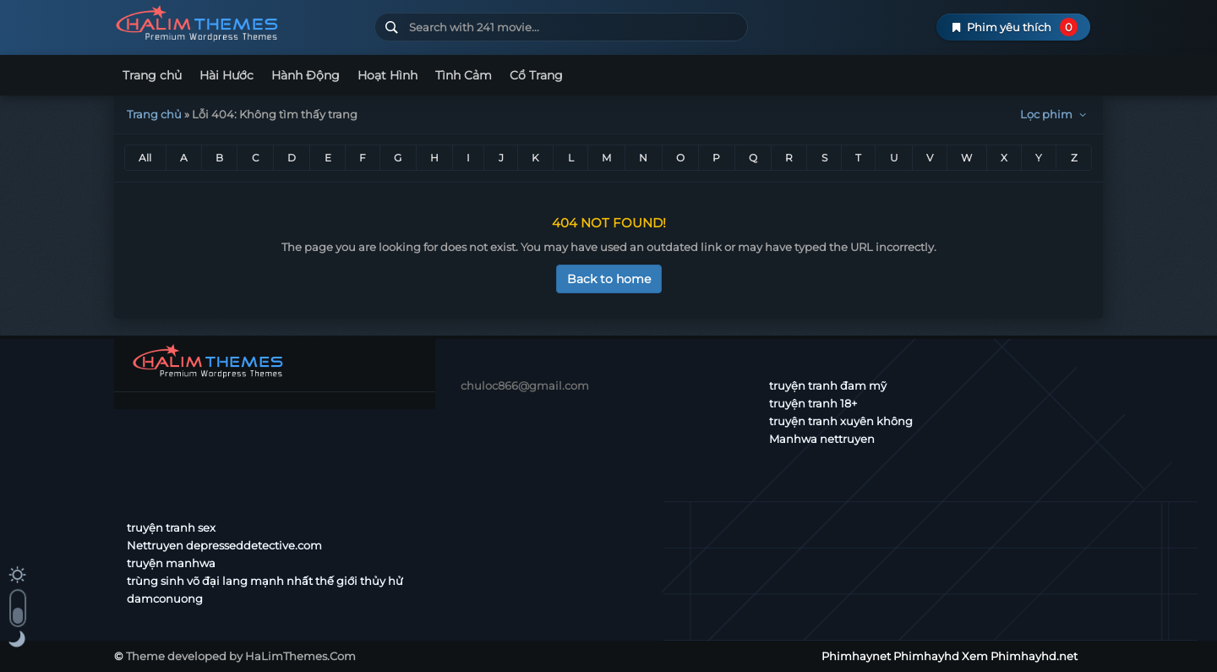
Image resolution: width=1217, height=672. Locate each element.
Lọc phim (1055, 114)
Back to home (609, 279)
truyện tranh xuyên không (841, 421)
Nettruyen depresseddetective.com (224, 545)
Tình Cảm (463, 75)
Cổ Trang (536, 75)
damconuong (165, 598)
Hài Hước (226, 75)
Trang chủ (152, 75)
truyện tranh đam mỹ (828, 385)
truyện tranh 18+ (813, 403)
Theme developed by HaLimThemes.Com (241, 656)
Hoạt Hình (387, 75)
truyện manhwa (171, 563)
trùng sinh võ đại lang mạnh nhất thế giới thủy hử (265, 580)
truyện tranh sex (171, 527)
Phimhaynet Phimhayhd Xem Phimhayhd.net (238, 23)
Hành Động (305, 75)
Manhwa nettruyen (822, 438)
